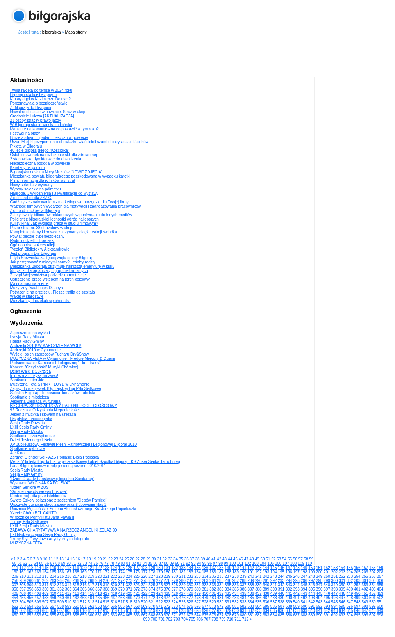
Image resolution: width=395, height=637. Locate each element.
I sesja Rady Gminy (27, 341)
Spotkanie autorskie (27, 380)
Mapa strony (76, 32)
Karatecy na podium (27, 167)
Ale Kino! (18, 453)
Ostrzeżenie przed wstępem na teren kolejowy (50, 279)
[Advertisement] (197, 54)
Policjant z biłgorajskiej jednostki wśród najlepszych (54, 219)
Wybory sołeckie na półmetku (35, 189)
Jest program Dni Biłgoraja (33, 253)
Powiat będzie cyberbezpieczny (37, 236)
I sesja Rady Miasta (27, 337)
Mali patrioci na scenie (29, 283)
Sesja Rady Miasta (26, 431)
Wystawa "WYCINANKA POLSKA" (40, 483)
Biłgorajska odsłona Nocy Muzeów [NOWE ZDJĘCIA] (56, 172)
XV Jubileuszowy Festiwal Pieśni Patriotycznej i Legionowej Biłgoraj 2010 (73, 444)
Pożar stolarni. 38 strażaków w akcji (41, 228)
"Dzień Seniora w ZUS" (30, 487)
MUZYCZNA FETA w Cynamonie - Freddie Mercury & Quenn (62, 358)
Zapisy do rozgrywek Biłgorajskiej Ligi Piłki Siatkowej (55, 388)
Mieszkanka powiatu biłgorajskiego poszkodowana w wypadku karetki (70, 176)
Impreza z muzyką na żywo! (34, 376)
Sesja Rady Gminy (26, 474)
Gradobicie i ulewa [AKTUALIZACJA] (42, 116)
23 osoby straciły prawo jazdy (35, 120)
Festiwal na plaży (25, 133)
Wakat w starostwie (27, 296)
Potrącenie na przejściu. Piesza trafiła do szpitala (52, 292)
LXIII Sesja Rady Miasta (31, 526)
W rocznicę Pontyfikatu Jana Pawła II (42, 517)
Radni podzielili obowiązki (32, 240)
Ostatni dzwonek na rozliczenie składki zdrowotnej (53, 155)
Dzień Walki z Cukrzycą (30, 371)
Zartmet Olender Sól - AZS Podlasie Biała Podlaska (54, 457)
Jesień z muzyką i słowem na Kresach (43, 414)
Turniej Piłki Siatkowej (29, 522)
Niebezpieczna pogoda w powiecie (40, 163)
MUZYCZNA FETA (26, 543)
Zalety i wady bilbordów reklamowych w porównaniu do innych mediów (71, 215)
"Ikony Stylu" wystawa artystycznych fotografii (49, 539)
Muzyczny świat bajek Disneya (36, 288)
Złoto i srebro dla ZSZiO (31, 198)
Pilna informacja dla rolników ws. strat (42, 180)
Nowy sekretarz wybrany (31, 185)
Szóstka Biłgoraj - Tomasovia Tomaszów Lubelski (52, 393)
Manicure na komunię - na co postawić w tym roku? (54, 129)
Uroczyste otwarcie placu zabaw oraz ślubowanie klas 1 (58, 504)
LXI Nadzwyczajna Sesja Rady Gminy (43, 534)
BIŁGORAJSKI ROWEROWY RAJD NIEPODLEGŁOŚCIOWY (63, 406)
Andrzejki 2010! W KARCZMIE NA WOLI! (46, 345)
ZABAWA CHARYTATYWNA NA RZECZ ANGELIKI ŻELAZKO (63, 530)
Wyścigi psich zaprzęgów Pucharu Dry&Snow (49, 354)
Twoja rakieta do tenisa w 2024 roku (41, 90)
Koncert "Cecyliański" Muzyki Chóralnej (44, 367)
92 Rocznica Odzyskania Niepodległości (45, 410)
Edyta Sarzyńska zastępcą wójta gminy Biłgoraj (51, 258)
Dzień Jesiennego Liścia (31, 440)
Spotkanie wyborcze (27, 449)
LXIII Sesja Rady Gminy (31, 427)
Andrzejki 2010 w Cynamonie (35, 350)
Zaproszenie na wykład (30, 333)
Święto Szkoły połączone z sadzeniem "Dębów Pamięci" (58, 500)
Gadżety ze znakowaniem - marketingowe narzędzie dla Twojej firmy (69, 202)
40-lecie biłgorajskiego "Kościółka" (40, 150)
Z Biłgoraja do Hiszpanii (30, 107)
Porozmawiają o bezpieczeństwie (39, 103)
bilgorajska (51, 32)
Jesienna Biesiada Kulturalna (35, 401)
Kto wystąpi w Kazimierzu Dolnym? (40, 99)
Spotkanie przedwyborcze (32, 436)
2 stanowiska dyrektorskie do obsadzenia (45, 159)
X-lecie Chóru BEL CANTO (33, 513)
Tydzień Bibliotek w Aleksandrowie (40, 249)
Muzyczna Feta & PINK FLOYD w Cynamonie (49, 384)
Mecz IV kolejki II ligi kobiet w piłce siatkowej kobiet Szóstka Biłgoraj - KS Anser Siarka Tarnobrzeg (95, 461)
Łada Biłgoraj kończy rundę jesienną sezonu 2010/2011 (58, 466)
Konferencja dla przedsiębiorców (38, 496)
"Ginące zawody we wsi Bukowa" (39, 491)
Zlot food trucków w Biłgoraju (35, 210)
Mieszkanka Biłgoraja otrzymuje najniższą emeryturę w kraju (62, 266)
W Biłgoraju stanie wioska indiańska (41, 125)
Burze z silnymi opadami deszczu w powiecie (49, 137)
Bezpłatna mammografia (31, 418)
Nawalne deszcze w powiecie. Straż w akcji (47, 112)
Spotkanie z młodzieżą (29, 397)
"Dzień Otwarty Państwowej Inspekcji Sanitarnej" (52, 479)
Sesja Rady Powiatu (27, 423)
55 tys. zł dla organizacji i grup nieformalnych (49, 271)
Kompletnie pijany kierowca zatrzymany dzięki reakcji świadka (63, 232)
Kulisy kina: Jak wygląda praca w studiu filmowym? (54, 223)
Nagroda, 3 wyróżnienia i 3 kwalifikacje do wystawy (54, 193)
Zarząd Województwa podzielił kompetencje (48, 275)
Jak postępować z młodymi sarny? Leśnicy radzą (52, 262)
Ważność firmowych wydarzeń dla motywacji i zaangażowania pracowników (75, 206)
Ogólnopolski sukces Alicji (32, 245)
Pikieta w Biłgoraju (26, 146)
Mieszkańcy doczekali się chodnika (40, 301)
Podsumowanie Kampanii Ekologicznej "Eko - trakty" (55, 363)
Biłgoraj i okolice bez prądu (33, 95)
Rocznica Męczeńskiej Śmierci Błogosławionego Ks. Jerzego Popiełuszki (73, 509)
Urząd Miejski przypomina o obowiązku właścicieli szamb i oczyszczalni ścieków (79, 142)
